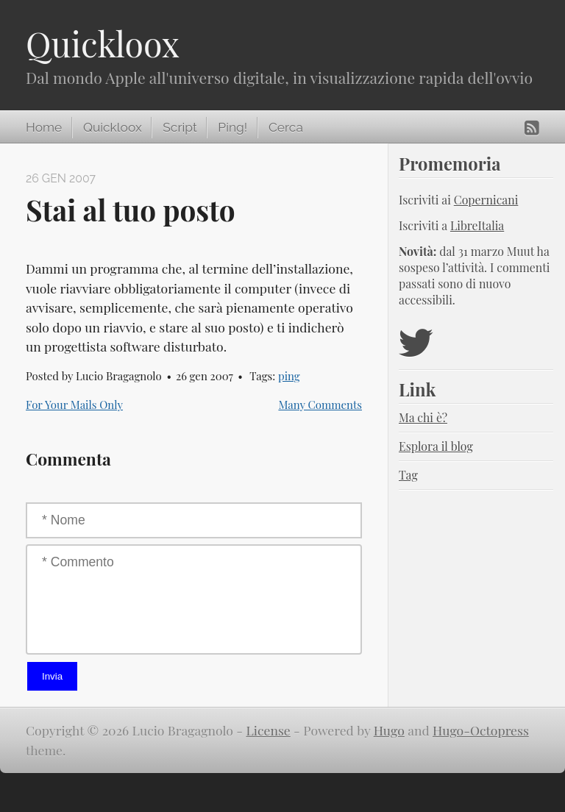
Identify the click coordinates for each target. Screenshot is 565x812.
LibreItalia (477, 225)
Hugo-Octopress (481, 730)
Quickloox (103, 43)
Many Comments (320, 404)
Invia (52, 676)
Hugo (389, 730)
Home (44, 127)
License (268, 730)
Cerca (286, 127)
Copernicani (486, 199)
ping (289, 375)
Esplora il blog (436, 446)
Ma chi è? (423, 417)
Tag (408, 474)
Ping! (232, 127)
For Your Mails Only (74, 404)
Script (179, 127)
